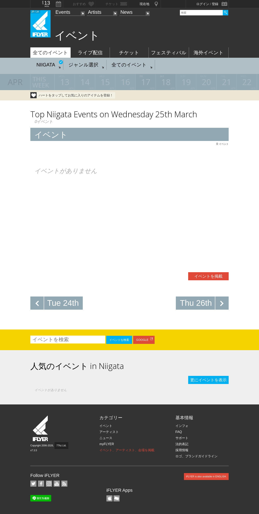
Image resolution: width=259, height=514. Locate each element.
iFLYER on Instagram (49, 484)
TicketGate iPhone (117, 498)
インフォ (181, 426)
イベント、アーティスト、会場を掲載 (126, 450)
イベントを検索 (119, 339)
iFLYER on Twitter (33, 484)
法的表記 (181, 444)
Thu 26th (196, 303)
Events (62, 12)
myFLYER (106, 444)
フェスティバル (168, 52)
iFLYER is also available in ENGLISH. (206, 476)
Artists (94, 12)
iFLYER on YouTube (57, 484)
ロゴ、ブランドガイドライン (196, 456)
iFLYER (41, 428)
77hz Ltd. (61, 445)
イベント (105, 426)
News (126, 12)
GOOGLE (142, 339)
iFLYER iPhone (109, 498)
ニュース (105, 438)
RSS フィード (64, 484)
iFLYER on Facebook (41, 484)
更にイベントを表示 (208, 380)
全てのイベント (50, 52)
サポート (181, 438)
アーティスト (109, 432)
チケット (129, 52)
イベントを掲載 (208, 276)
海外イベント (209, 52)
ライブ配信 (90, 52)
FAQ (178, 432)
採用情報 (181, 450)
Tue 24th (63, 303)
